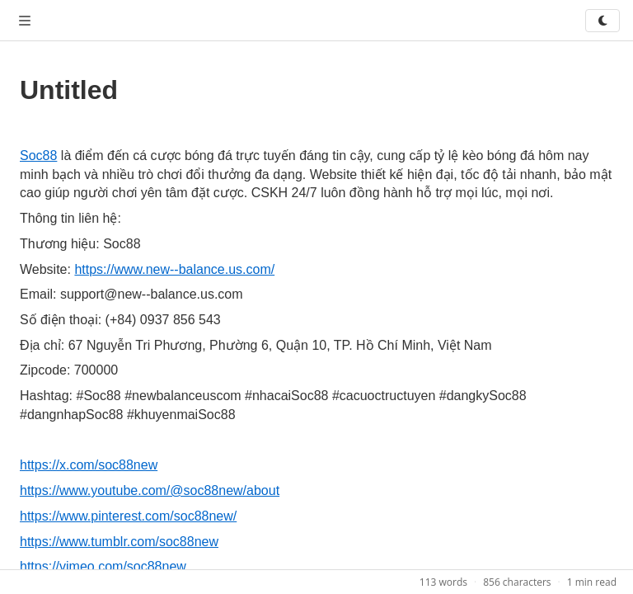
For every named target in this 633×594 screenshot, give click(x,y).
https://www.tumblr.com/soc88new (119, 542)
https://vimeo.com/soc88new (103, 566)
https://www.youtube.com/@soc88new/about (149, 490)
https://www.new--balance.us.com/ (174, 269)
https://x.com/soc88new (88, 465)
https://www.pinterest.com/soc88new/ (128, 516)
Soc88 (38, 155)
